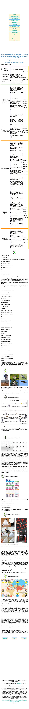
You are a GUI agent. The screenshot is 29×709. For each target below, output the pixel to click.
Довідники (14, 28)
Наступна (24, 638)
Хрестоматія (14, 30)
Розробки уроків (14, 18)
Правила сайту (14, 38)
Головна (14, 14)
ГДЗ (14, 34)
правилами (19, 683)
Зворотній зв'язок (14, 40)
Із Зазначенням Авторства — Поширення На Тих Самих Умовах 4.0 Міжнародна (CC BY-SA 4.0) (14, 700)
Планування (14, 24)
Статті (14, 36)
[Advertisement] (14, 6)
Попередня (5, 638)
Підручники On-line (14, 20)
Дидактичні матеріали (14, 26)
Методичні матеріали (14, 16)
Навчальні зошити (14, 32)
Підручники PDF (14, 22)
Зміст (14, 638)
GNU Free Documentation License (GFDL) (18, 701)
